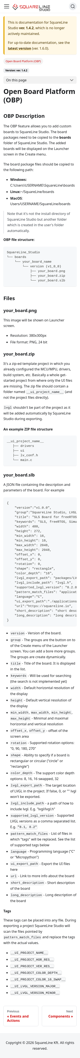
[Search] (73, 6)
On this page (16, 80)
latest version (19, 48)
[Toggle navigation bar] (6, 6)
